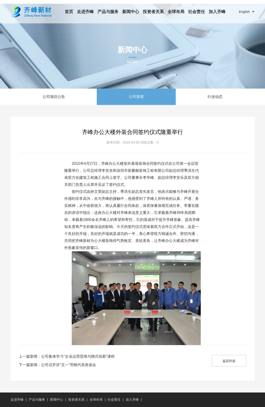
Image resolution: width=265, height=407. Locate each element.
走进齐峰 (85, 11)
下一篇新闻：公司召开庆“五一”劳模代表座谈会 (57, 365)
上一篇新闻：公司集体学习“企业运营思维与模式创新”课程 (67, 356)
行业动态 (215, 97)
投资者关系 (153, 11)
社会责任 (196, 11)
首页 (69, 11)
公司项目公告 (54, 97)
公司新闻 (136, 97)
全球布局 (176, 11)
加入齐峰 (217, 11)
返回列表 (229, 361)
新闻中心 (130, 11)
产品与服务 (107, 11)
